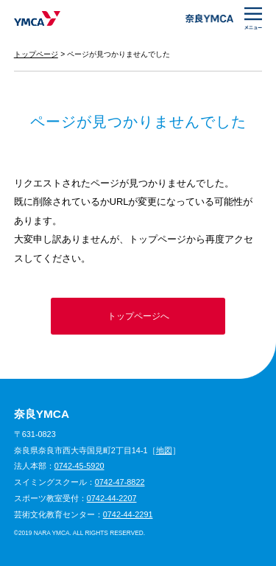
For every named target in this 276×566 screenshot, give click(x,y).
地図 (164, 450)
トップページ (36, 54)
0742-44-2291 (128, 514)
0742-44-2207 (112, 498)
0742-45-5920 (79, 465)
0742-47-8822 (120, 482)
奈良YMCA (37, 18)
